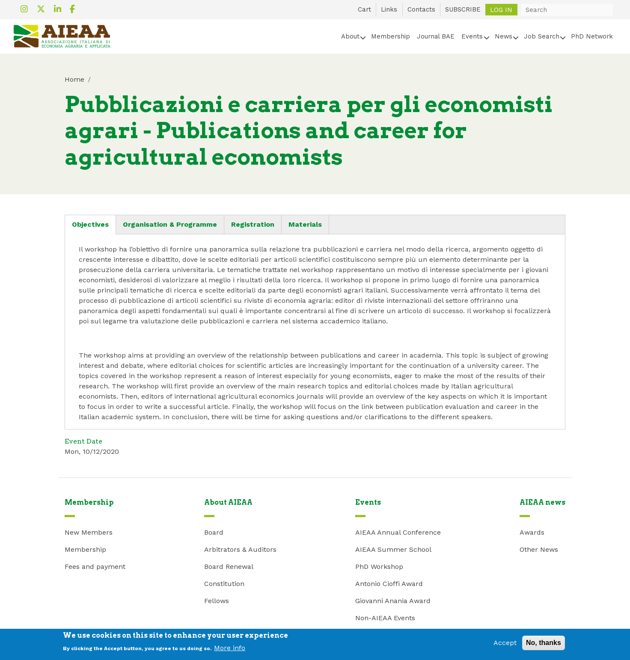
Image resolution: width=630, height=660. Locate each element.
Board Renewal (228, 566)
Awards (532, 532)
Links (389, 9)
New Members (89, 532)
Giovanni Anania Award (393, 601)
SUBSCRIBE (463, 9)
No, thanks (543, 645)
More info (229, 650)
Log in (501, 9)
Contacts (421, 9)
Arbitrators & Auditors (240, 549)
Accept (505, 646)
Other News (539, 549)
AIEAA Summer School (393, 549)
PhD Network (592, 36)
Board (213, 532)
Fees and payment (95, 566)
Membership (390, 36)
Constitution (224, 584)
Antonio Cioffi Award (389, 584)
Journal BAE (436, 36)
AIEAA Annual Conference (398, 532)
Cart (364, 9)
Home (74, 79)
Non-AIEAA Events (385, 618)
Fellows (216, 601)
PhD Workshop (379, 566)
